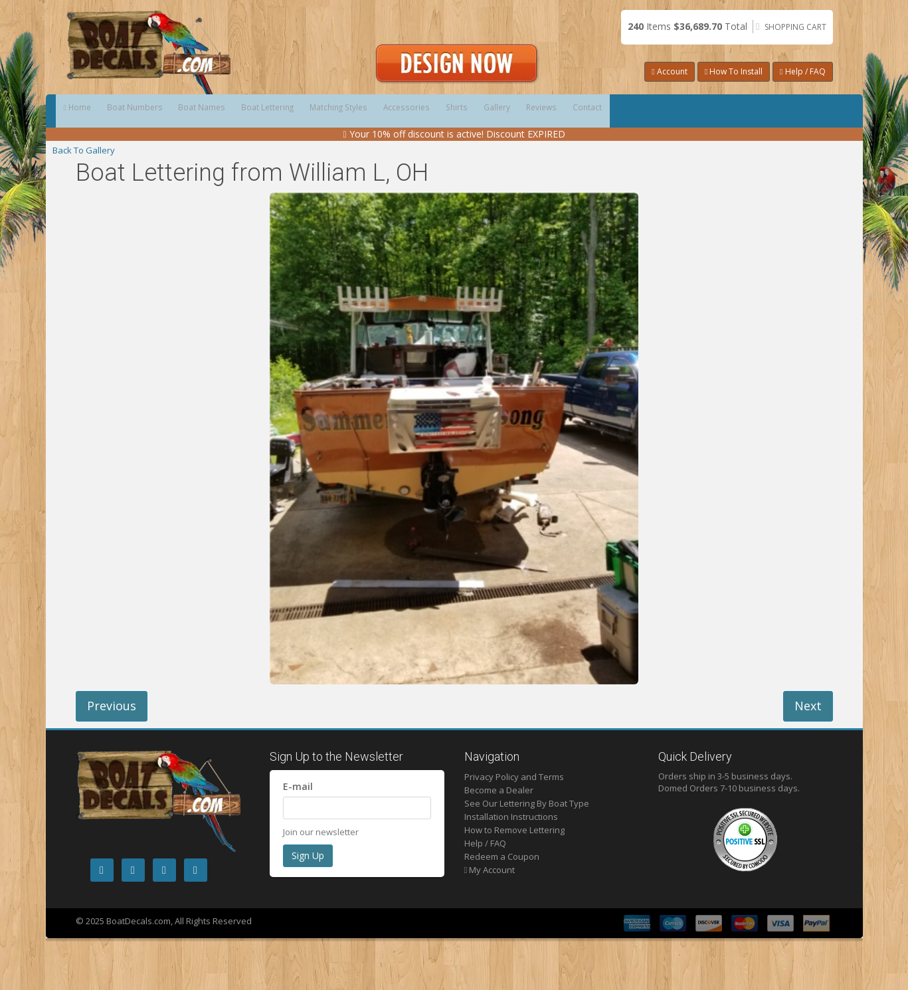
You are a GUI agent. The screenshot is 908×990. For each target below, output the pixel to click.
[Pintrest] (164, 870)
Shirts (604, 111)
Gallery (666, 111)
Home (88, 111)
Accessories (532, 111)
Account (669, 71)
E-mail (298, 786)
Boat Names (257, 111)
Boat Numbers (168, 111)
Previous (111, 706)
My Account (489, 870)
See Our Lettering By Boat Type (526, 803)
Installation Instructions (511, 817)
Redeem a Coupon (501, 856)
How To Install (734, 71)
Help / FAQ (802, 71)
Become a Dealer (498, 790)
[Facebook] (102, 870)
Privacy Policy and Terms (514, 777)
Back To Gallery (83, 150)
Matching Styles (440, 111)
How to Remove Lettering (514, 830)
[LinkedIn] (195, 870)
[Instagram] (133, 870)
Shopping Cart (795, 27)
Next (808, 706)
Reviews (734, 111)
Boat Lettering (345, 111)
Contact (801, 111)
